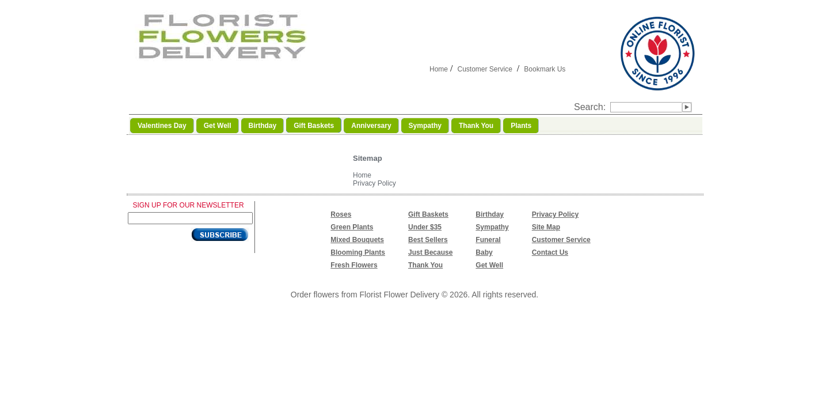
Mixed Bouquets (357, 240)
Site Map (546, 227)
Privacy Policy (374, 183)
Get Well (489, 265)
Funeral (488, 240)
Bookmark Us (544, 69)
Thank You (425, 265)
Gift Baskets (428, 214)
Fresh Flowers (353, 265)
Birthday (490, 214)
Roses (340, 214)
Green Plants (351, 227)
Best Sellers (428, 240)
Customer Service (484, 69)
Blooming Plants (357, 252)
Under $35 (425, 227)
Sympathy (492, 227)
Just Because (430, 252)
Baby (484, 252)
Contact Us (550, 252)
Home (438, 69)
